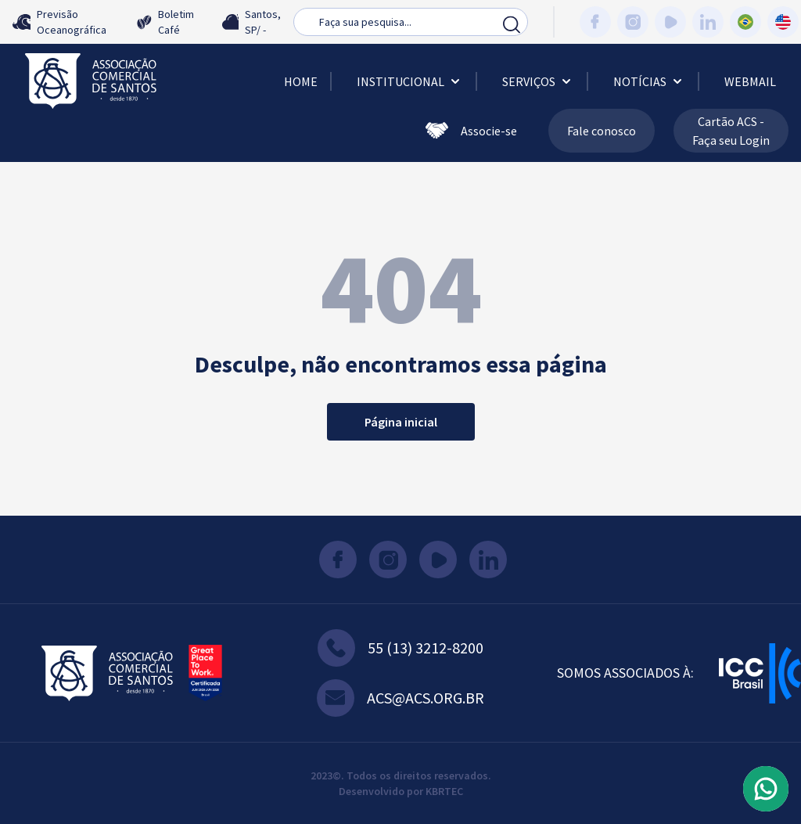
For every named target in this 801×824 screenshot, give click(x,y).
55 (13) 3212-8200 (400, 648)
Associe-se (471, 130)
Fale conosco (601, 131)
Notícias (649, 81)
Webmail (750, 81)
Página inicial (401, 422)
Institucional (410, 81)
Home (301, 81)
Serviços (538, 81)
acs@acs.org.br (400, 698)
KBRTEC (444, 791)
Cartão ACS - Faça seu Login (731, 130)
